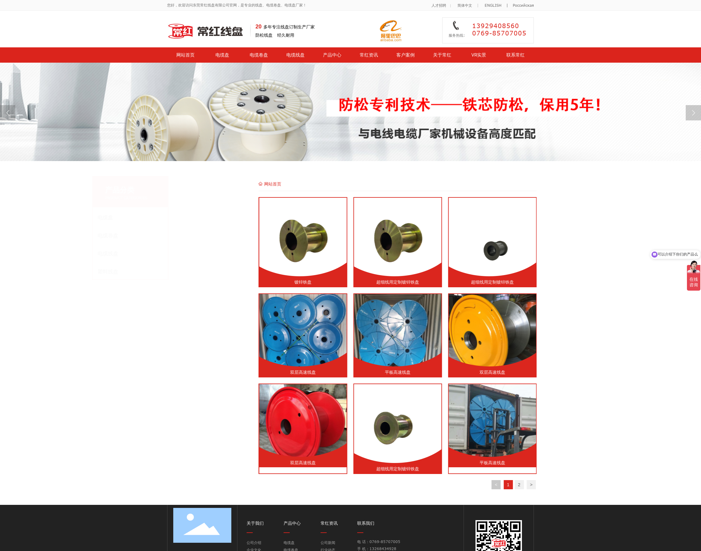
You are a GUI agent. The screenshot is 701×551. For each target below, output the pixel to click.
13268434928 (382, 548)
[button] (693, 112)
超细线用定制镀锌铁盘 (489, 282)
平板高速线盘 (490, 372)
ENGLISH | (499, 3)
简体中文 (464, 3)
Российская (523, 3)
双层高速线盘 (395, 372)
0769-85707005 (385, 541)
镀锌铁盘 (395, 282)
